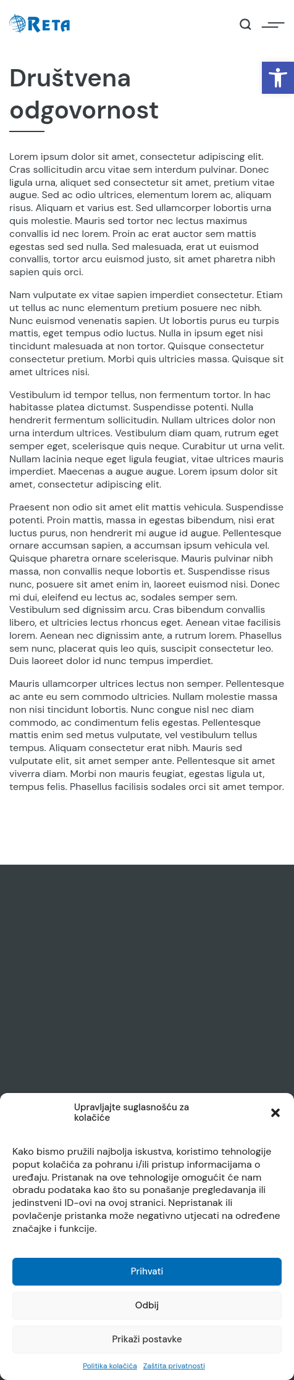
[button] (278, 78)
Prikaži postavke (147, 1339)
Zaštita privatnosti (174, 1366)
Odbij (147, 1305)
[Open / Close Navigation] (273, 24)
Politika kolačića (110, 1366)
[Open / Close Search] (245, 24)
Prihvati (147, 1271)
